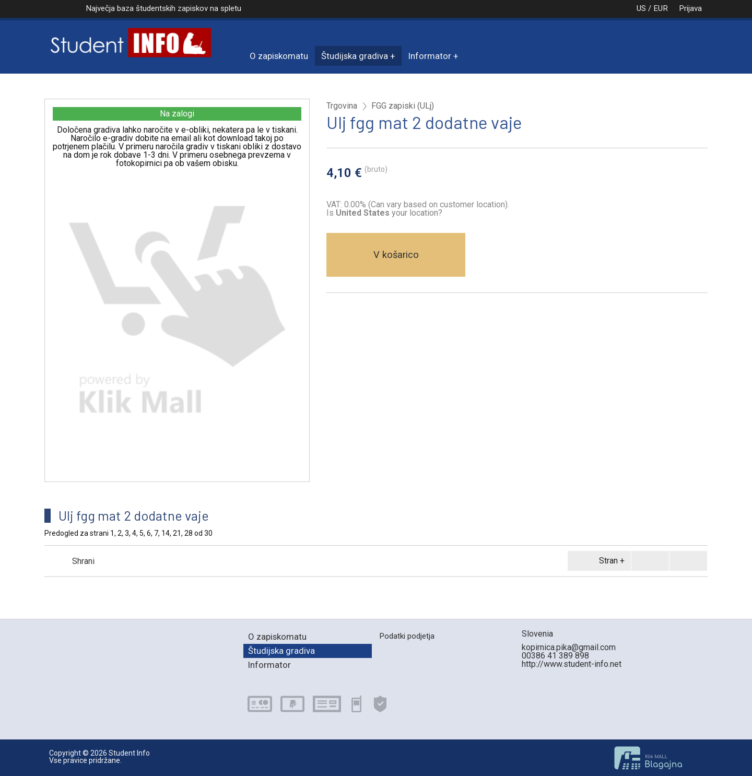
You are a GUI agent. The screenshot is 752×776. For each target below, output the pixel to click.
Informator (429, 56)
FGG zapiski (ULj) (402, 106)
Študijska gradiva (354, 56)
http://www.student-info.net (571, 664)
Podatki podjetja (406, 636)
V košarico (396, 254)
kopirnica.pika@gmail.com (569, 647)
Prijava (690, 8)
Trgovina (341, 106)
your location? (389, 213)
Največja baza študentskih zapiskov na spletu (163, 8)
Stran (597, 561)
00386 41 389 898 (555, 656)
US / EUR (641, 8)
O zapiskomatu (279, 56)
